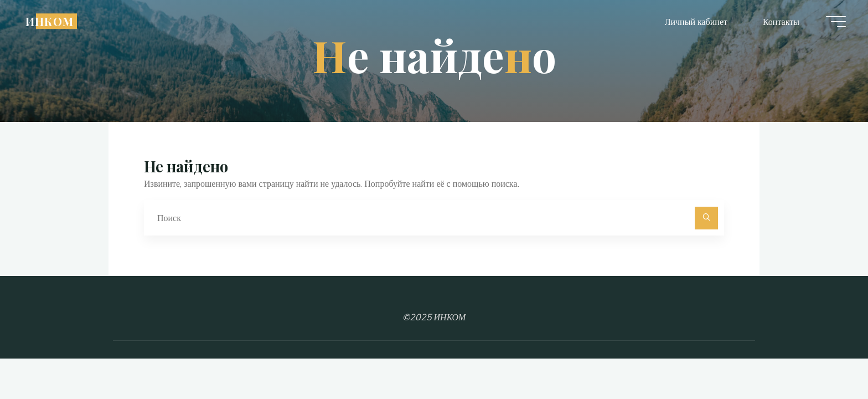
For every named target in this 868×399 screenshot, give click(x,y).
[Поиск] (706, 218)
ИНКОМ (49, 21)
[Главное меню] (836, 21)
